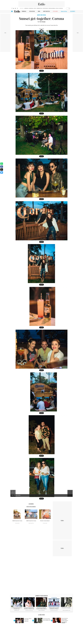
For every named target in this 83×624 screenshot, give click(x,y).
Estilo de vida (17, 523)
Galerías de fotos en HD (29, 610)
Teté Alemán (42, 21)
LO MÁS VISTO (41, 615)
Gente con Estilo (31, 523)
